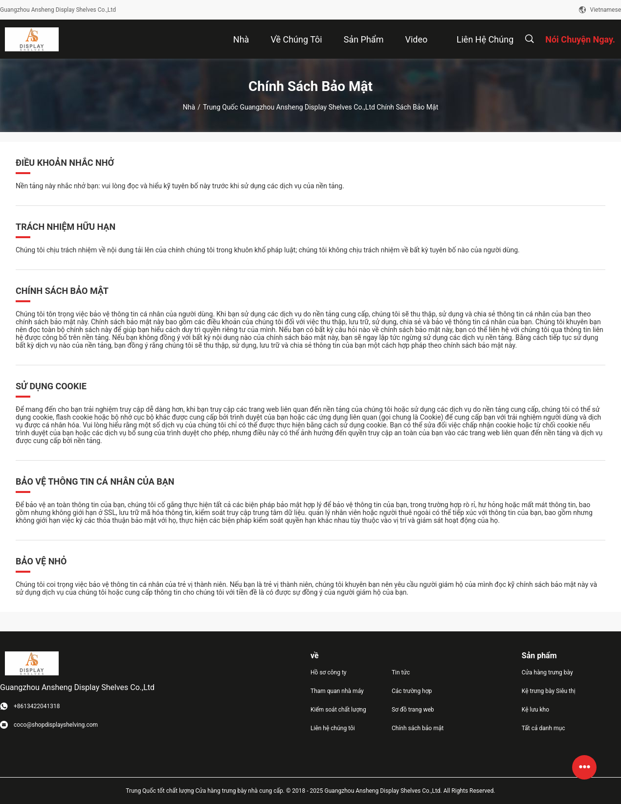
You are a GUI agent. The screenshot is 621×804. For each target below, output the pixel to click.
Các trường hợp (412, 691)
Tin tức (401, 672)
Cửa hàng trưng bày (547, 672)
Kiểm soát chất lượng (338, 709)
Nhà (189, 107)
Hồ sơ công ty (328, 672)
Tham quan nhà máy (337, 691)
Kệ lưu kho (535, 709)
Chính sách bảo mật (418, 728)
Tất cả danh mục (543, 728)
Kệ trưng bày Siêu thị (549, 691)
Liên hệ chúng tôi (332, 728)
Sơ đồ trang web (413, 709)
